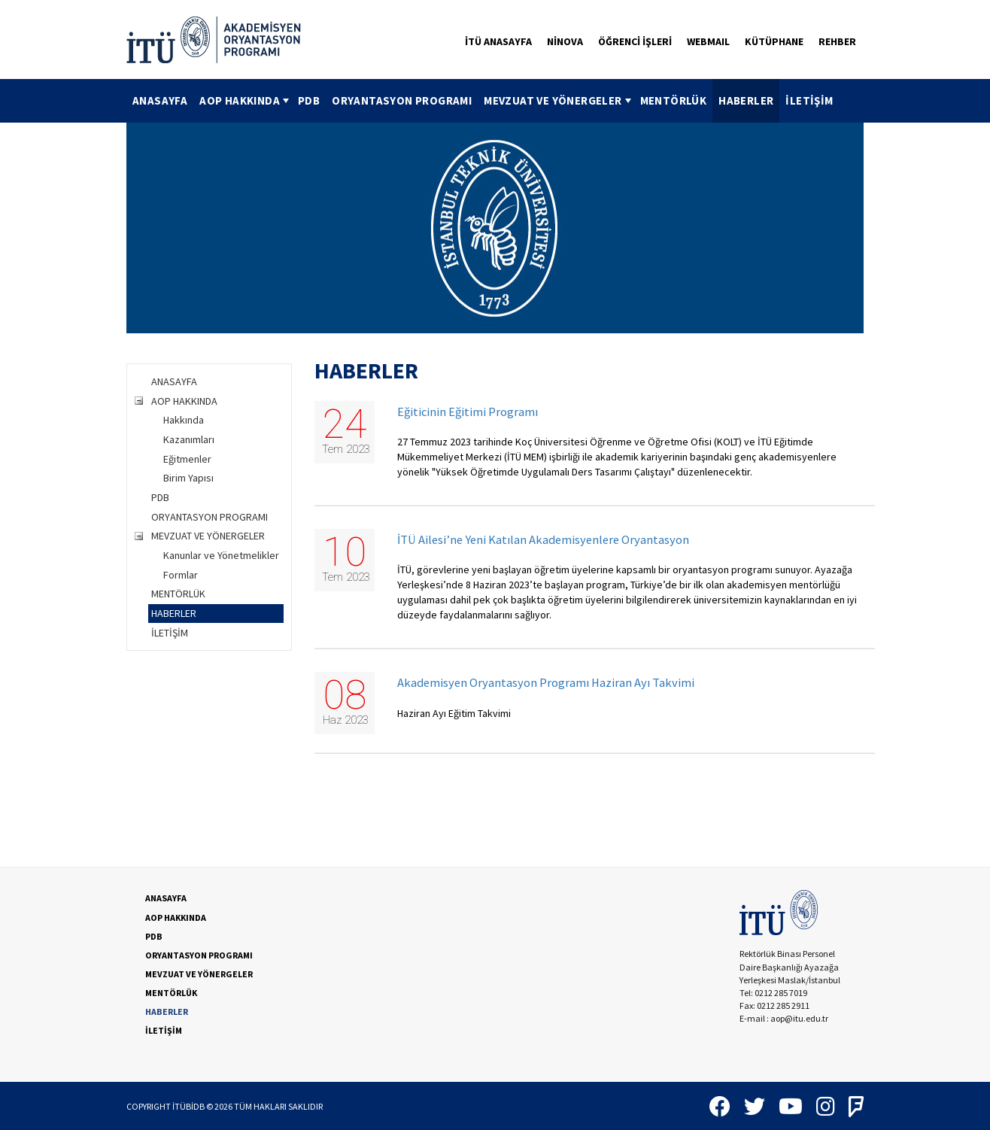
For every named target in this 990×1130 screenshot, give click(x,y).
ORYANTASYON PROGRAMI (402, 100)
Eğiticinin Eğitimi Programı (467, 412)
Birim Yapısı (188, 478)
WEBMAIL (708, 41)
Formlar (180, 575)
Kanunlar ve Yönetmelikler (221, 555)
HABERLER (745, 100)
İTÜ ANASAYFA (498, 41)
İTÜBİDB (188, 1106)
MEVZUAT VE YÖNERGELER (558, 100)
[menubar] (483, 101)
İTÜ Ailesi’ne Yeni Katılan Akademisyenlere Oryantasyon (543, 540)
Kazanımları (188, 439)
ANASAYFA (159, 100)
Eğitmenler (187, 459)
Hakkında (183, 420)
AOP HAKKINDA (245, 100)
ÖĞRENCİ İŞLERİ (635, 41)
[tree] (209, 507)
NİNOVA (565, 41)
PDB (309, 100)
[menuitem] (159, 101)
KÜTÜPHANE (774, 41)
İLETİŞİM (809, 100)
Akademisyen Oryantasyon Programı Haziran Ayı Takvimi (545, 683)
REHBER (837, 41)
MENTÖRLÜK (673, 100)
